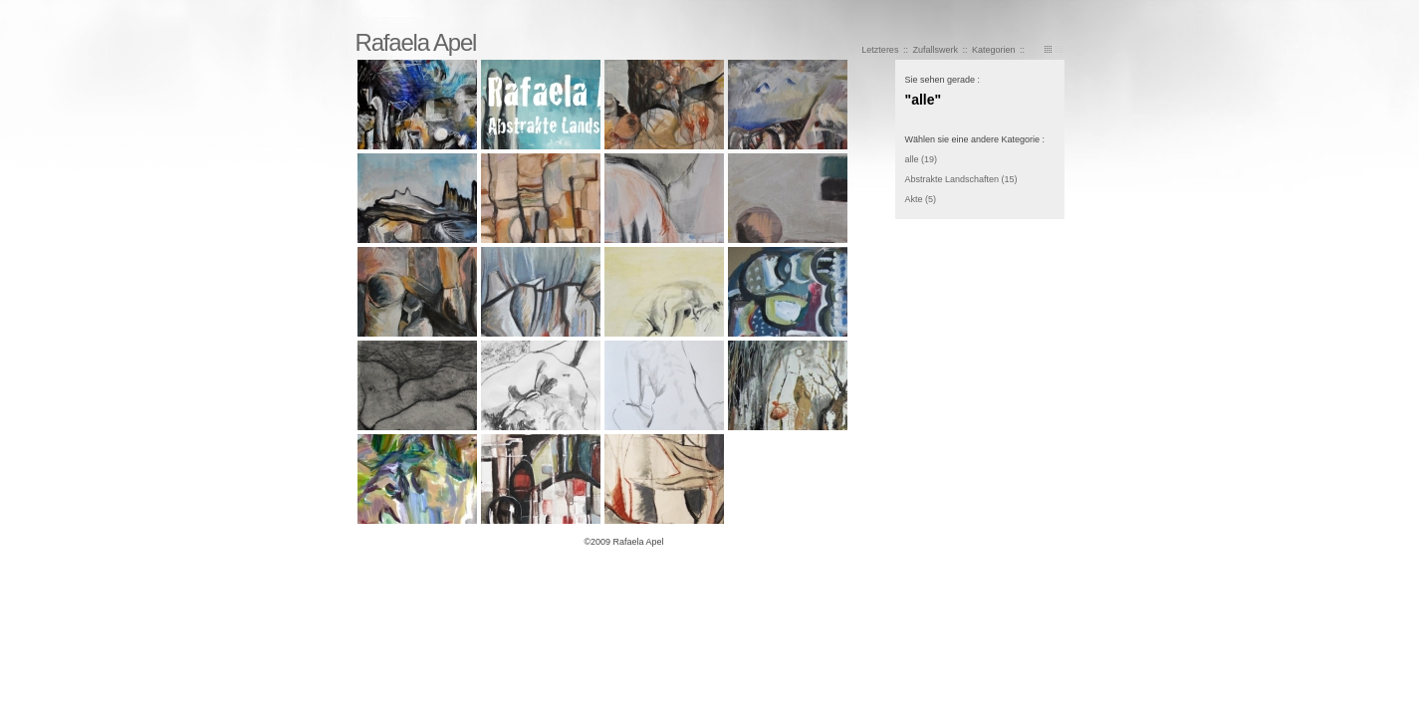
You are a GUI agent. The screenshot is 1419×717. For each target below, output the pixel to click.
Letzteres (879, 50)
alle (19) (921, 159)
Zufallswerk (936, 50)
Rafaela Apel (416, 42)
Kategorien (994, 50)
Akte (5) (921, 199)
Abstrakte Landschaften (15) (961, 179)
